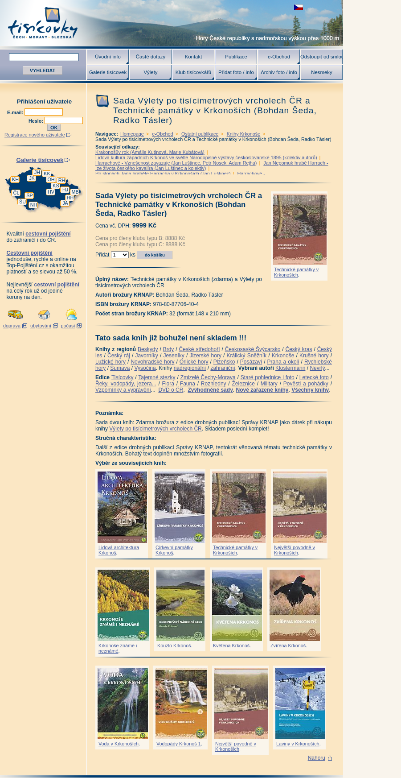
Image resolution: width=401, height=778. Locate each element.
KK (47, 173)
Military (269, 384)
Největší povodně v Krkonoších (294, 550)
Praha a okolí (283, 362)
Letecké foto (314, 377)
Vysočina (144, 368)
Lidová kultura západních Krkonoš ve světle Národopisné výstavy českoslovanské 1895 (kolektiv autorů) (206, 157)
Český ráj (118, 355)
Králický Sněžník (247, 355)
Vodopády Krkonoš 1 (178, 743)
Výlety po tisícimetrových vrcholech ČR (155, 429)
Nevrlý (317, 368)
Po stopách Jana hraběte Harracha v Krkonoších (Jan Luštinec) (163, 173)
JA (65, 203)
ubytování (40, 325)
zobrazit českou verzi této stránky (298, 7)
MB (74, 191)
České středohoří (199, 349)
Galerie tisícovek (108, 72)
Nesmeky (321, 72)
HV (51, 191)
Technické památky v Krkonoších (296, 272)
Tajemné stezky (156, 377)
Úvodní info (108, 56)
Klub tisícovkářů (193, 72)
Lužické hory (110, 362)
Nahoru (316, 758)
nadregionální (190, 368)
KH (15, 179)
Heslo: (37, 121)
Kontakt (193, 56)
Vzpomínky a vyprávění (123, 390)
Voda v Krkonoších (118, 743)
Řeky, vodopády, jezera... (125, 384)
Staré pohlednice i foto (268, 377)
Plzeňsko (224, 362)
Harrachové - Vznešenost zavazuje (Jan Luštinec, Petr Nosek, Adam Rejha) (176, 163)
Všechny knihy (310, 390)
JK (32, 178)
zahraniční (222, 368)
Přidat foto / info (236, 72)
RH (61, 180)
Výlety (150, 72)
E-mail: (16, 112)
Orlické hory (194, 362)
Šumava (120, 368)
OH (50, 179)
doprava (11, 325)
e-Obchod (279, 56)
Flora (168, 384)
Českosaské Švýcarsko (253, 349)
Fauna (187, 384)
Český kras (299, 349)
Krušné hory (314, 355)
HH (70, 197)
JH (37, 172)
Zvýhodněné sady (210, 390)
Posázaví (251, 362)
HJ (65, 189)
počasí (68, 325)
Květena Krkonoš (231, 645)
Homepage (132, 134)
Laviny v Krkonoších (297, 743)
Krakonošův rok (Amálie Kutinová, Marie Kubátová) (150, 152)
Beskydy (148, 349)
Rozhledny (213, 384)
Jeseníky (173, 355)
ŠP (29, 195)
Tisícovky (122, 377)
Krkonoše (283, 355)
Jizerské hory (205, 355)
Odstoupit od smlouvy (321, 56)
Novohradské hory (152, 362)
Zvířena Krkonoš (288, 645)
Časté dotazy (150, 56)
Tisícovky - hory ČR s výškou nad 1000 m (171, 23)
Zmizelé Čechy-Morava (208, 377)
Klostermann (290, 368)
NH (33, 204)
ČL (16, 192)
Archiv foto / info (279, 72)
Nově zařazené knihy (262, 390)
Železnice (243, 384)
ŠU (22, 201)
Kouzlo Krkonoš (174, 645)
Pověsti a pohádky (305, 384)
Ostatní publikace (199, 134)
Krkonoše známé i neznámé (117, 648)
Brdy (168, 349)
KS (56, 185)
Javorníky (146, 355)
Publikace (236, 56)
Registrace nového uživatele (34, 134)
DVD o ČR (170, 390)
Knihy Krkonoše (244, 134)
